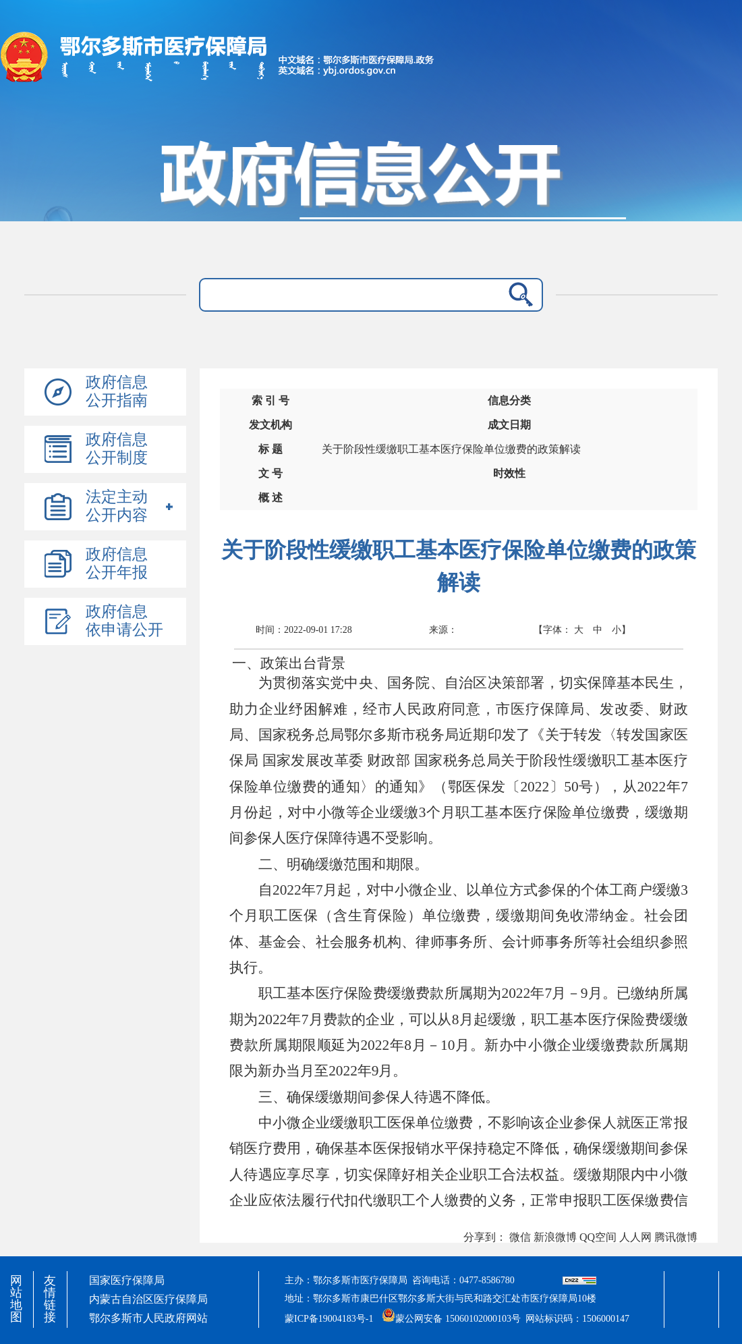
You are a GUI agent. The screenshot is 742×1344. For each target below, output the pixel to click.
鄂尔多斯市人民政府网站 (148, 1318)
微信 (520, 1237)
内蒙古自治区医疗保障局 (148, 1299)
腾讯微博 (675, 1237)
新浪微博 (555, 1237)
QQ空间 (598, 1237)
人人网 (635, 1237)
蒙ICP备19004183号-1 (329, 1319)
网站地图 (16, 1299)
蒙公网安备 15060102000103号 (451, 1314)
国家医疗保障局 (127, 1280)
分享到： (485, 1237)
